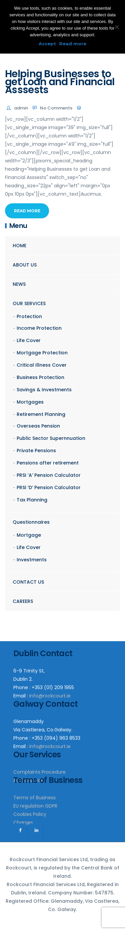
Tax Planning (32, 499)
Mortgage (29, 535)
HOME (19, 245)
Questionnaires (31, 522)
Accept (47, 43)
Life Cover (29, 340)
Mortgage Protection (42, 352)
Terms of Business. (35, 797)
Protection (29, 316)
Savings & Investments (44, 389)
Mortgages (30, 402)
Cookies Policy (29, 814)
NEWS (19, 284)
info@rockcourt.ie (50, 695)
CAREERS (23, 601)
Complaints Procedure (39, 772)
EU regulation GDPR (35, 806)
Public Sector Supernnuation (51, 438)
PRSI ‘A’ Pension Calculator (49, 475)
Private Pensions (36, 450)
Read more (72, 43)
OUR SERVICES (29, 303)
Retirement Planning (41, 414)
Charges (23, 822)
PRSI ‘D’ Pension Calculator (49, 487)
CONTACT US (28, 582)
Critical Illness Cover (42, 365)
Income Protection (39, 328)
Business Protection (40, 377)
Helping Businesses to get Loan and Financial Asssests (60, 82)
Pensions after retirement (48, 463)
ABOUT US (25, 265)
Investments (32, 559)
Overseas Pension (38, 426)
